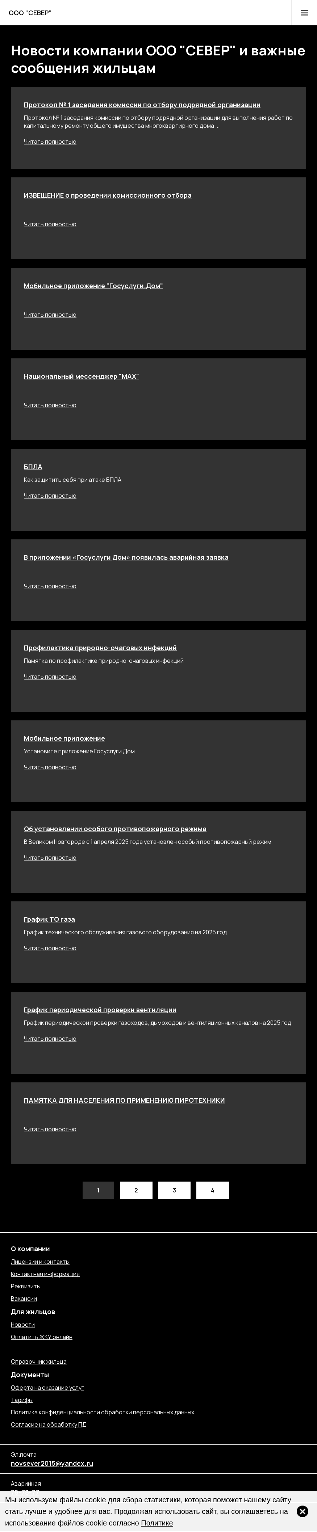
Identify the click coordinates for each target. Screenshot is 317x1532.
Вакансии (24, 1298)
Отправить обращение (43, 1349)
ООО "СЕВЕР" (30, 12)
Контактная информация (45, 1274)
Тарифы (22, 1400)
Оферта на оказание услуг (47, 1388)
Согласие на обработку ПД (49, 1424)
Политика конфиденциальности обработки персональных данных (102, 1412)
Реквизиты (26, 1286)
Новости (23, 1325)
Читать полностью (50, 142)
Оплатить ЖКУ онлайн (41, 1337)
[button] (304, 12)
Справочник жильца (39, 1361)
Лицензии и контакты (40, 1262)
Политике (157, 1523)
